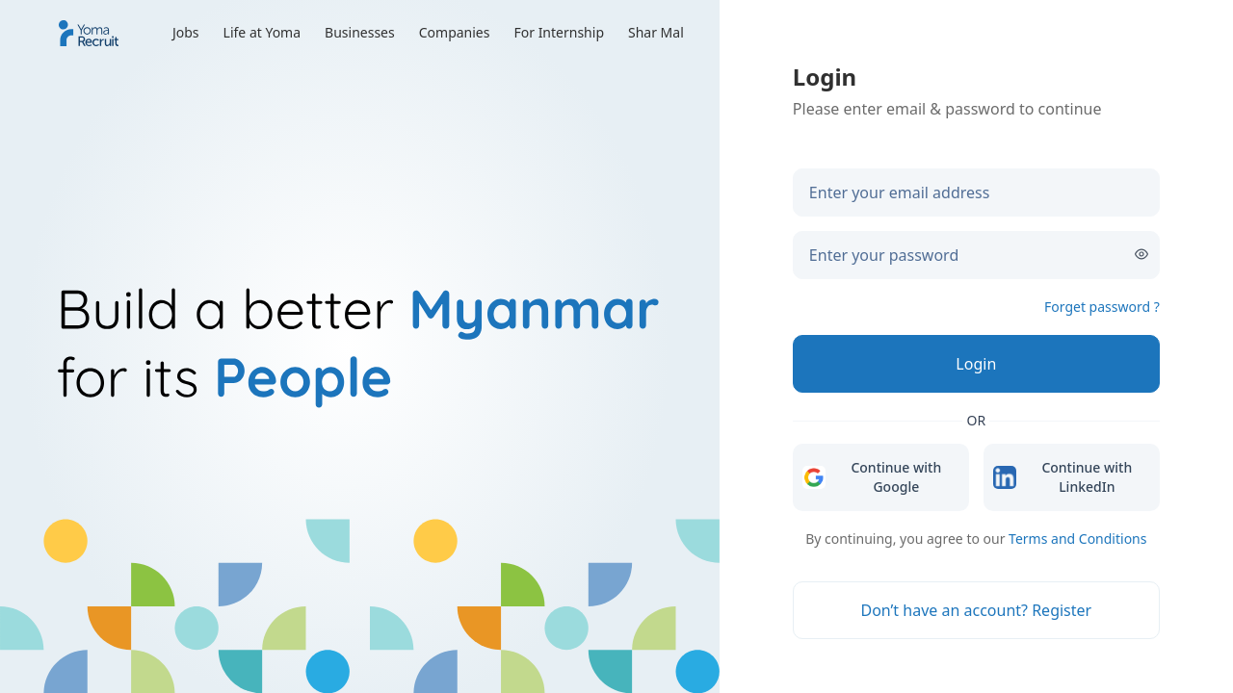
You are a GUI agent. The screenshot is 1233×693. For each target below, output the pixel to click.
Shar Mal (656, 32)
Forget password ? (1102, 306)
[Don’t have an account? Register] (976, 610)
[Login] (976, 364)
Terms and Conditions (1077, 538)
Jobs (185, 32)
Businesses (360, 32)
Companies (454, 32)
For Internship (558, 32)
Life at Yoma (262, 32)
